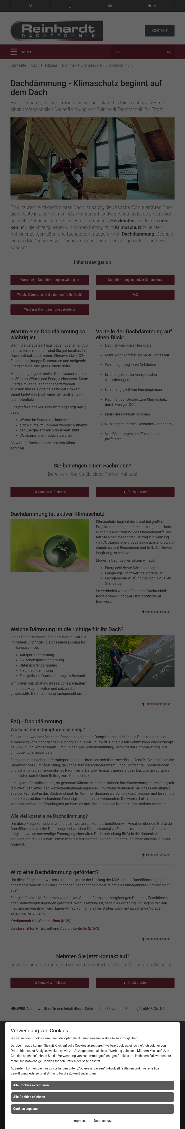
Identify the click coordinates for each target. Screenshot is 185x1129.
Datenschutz (103, 1121)
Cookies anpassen (26, 1109)
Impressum (81, 1121)
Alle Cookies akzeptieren (31, 1085)
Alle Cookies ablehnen (29, 1097)
